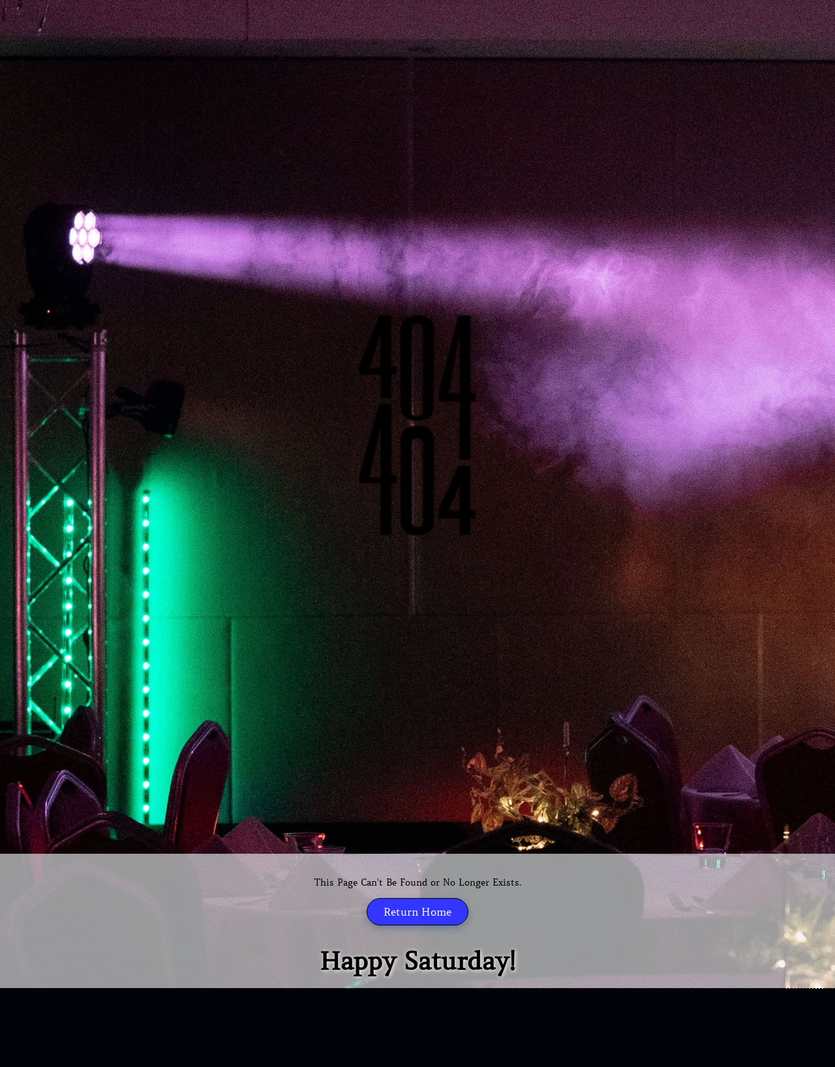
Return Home (417, 911)
